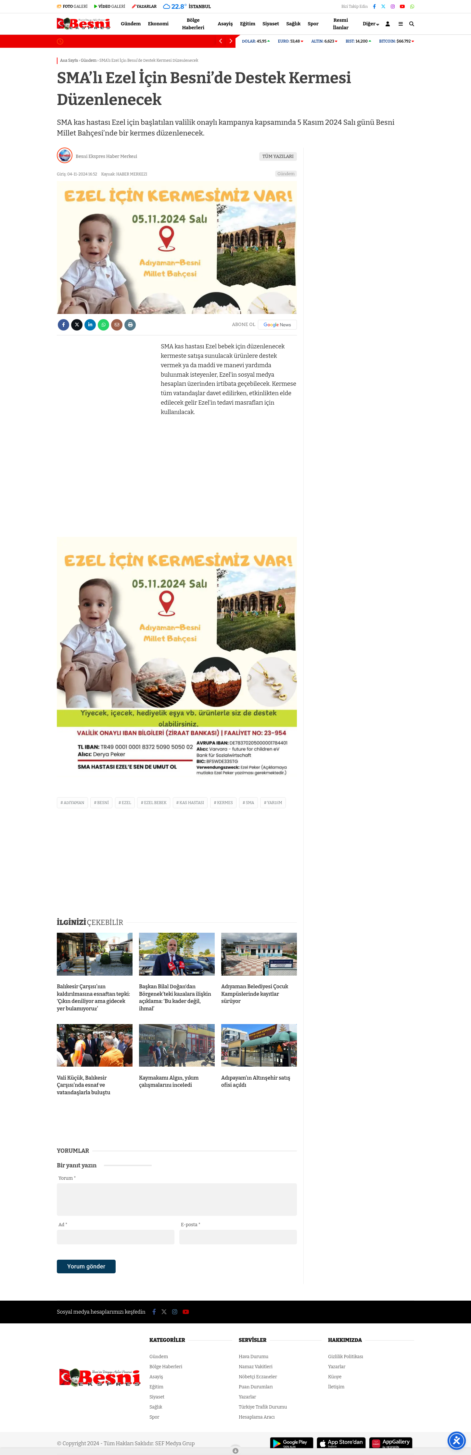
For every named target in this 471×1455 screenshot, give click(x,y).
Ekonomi (158, 24)
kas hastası (192, 802)
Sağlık (293, 24)
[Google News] (277, 325)
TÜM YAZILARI (278, 156)
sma (250, 802)
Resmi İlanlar (341, 24)
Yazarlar (247, 1397)
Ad (62, 1225)
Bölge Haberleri (193, 24)
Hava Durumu (253, 1356)
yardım (274, 802)
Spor (313, 24)
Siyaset (270, 24)
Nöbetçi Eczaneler (258, 1377)
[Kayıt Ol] (389, 23)
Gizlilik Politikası (345, 1356)
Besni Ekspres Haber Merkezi (106, 156)
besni (103, 802)
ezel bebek (155, 802)
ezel (126, 802)
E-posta (190, 1225)
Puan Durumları (256, 1387)
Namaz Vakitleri (256, 1367)
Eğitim (247, 24)
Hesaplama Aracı (257, 1417)
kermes (225, 802)
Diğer (369, 24)
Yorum (67, 1178)
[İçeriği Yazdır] (130, 325)
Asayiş (225, 24)
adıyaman (74, 802)
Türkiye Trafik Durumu (263, 1407)
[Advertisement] (105, 439)
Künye (334, 1377)
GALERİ (72, 6)
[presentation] (106, 1278)
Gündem (131, 24)
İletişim (336, 1387)
